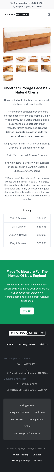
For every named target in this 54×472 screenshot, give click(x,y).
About (9, 344)
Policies (38, 461)
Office (27, 426)
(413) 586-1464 (36, 3)
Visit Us (27, 311)
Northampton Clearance (27, 433)
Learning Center (26, 344)
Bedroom (40, 412)
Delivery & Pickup (21, 461)
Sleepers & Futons (19, 412)
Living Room (27, 405)
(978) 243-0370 (33, 7)
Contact (37, 455)
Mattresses (17, 419)
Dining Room (36, 419)
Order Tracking (21, 455)
